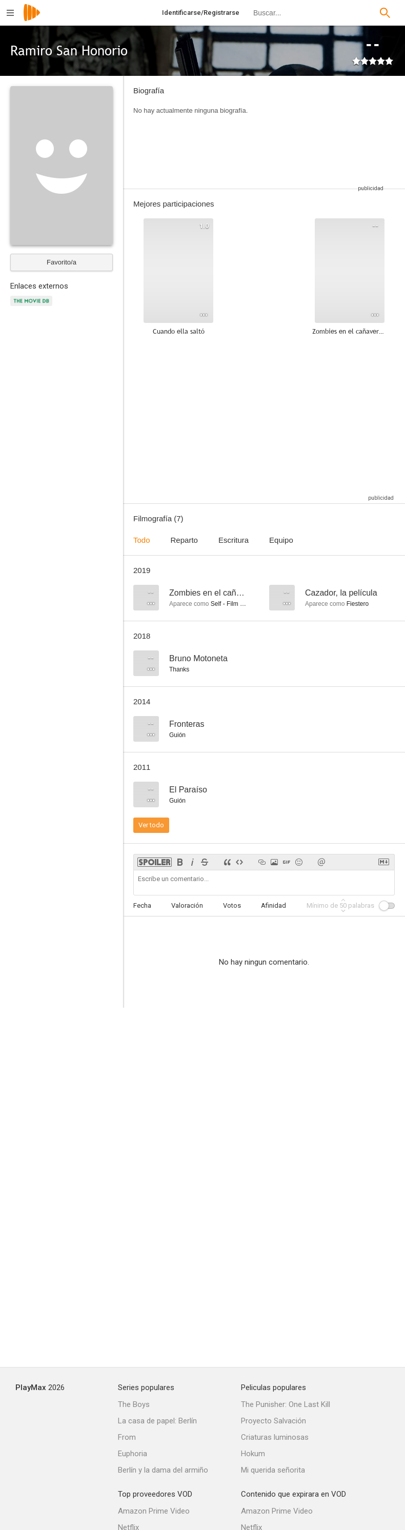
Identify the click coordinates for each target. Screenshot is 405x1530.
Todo (141, 540)
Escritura (233, 540)
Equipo (281, 540)
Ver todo (151, 825)
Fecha (142, 905)
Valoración (187, 905)
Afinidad (273, 905)
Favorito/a (61, 262)
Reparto (184, 540)
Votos (232, 905)
